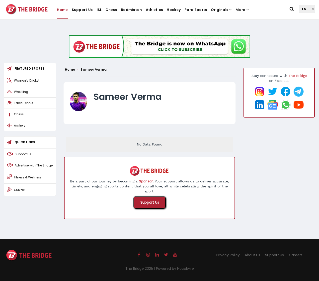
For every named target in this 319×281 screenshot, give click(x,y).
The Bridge (298, 76)
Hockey (174, 9)
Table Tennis (23, 103)
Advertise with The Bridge (34, 165)
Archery (19, 125)
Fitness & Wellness (28, 177)
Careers (296, 255)
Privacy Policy (228, 255)
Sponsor (146, 181)
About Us (252, 255)
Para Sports (195, 9)
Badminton (131, 9)
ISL (99, 9)
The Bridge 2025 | (140, 268)
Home (62, 9)
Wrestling (21, 92)
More (242, 9)
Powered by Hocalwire (175, 268)
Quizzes (19, 190)
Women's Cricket (26, 80)
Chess (111, 9)
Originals (221, 9)
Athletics (154, 9)
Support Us (82, 9)
